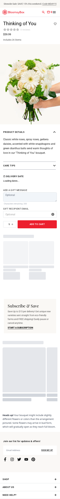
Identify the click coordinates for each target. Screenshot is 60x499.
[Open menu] (54, 12)
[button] (30, 132)
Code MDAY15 (49, 4)
